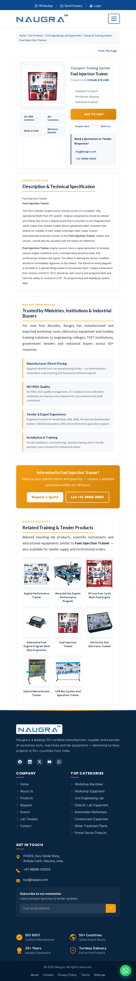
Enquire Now (82, 126)
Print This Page (107, 51)
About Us (26, 791)
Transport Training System (98, 35)
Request (26, 805)
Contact (25, 826)
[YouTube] (49, 762)
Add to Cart (94, 114)
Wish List (106, 126)
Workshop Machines (89, 784)
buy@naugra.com (86, 151)
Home (22, 35)
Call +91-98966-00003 (87, 497)
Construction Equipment (91, 819)
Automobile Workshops (91, 812)
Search (25, 812)
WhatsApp (44, 6)
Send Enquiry (71, 6)
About (35, 975)
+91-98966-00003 (86, 158)
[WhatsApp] (59, 762)
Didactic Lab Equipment (91, 805)
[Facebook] (20, 762)
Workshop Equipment (90, 791)
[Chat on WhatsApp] (125, 970)
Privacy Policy (67, 975)
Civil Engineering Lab (89, 798)
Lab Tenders (29, 819)
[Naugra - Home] (42, 18)
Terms (85, 975)
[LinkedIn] (30, 762)
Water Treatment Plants (91, 826)
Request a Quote (45, 497)
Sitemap (99, 975)
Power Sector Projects (91, 833)
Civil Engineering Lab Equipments (63, 35)
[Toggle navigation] (114, 19)
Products (26, 798)
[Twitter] (39, 762)
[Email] (63, 908)
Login (95, 6)
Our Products (35, 35)
